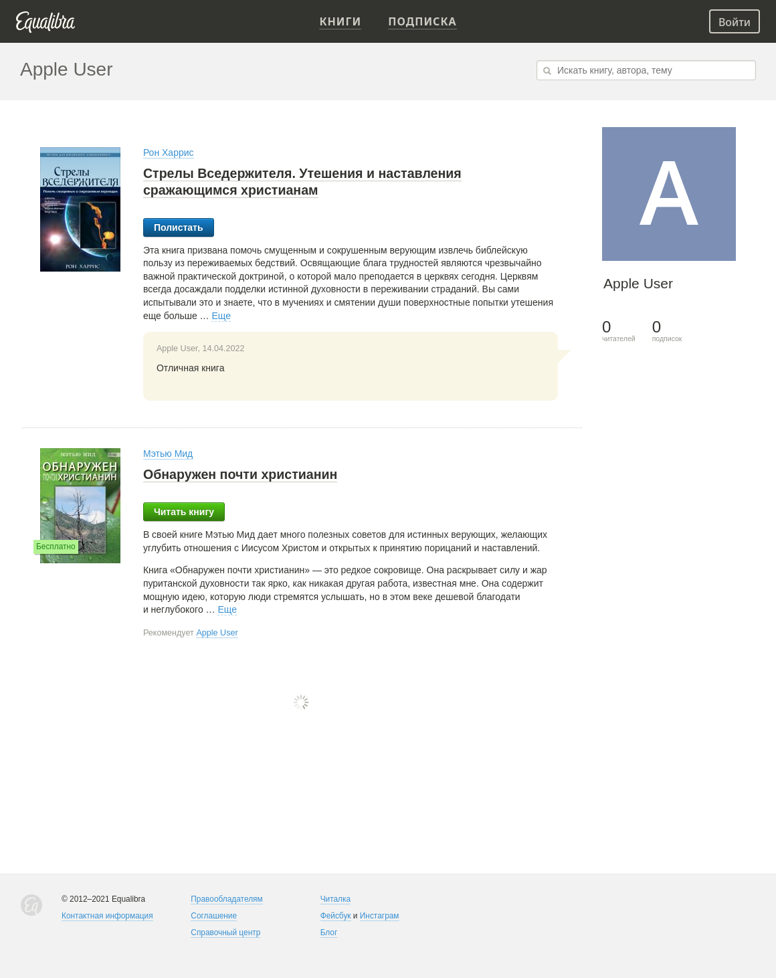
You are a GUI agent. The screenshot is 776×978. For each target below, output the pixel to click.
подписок (667, 331)
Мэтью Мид (168, 453)
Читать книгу (184, 511)
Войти (734, 22)
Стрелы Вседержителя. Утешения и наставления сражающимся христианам (302, 181)
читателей (619, 331)
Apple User (216, 633)
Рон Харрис (168, 152)
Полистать (178, 227)
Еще (221, 315)
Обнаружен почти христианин (240, 474)
